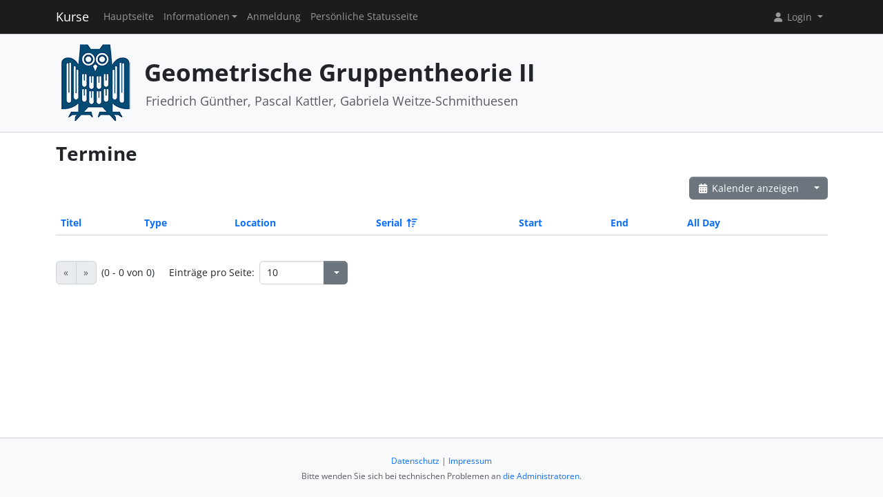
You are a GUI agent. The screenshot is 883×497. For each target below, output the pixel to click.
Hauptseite (128, 16)
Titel (71, 222)
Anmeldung (274, 16)
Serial (395, 222)
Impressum (470, 461)
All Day (703, 222)
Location (255, 222)
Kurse (72, 16)
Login (793, 16)
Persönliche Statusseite (364, 16)
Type (155, 222)
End (619, 222)
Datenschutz (415, 461)
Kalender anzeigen (748, 188)
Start (530, 222)
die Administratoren (541, 476)
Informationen (196, 16)
